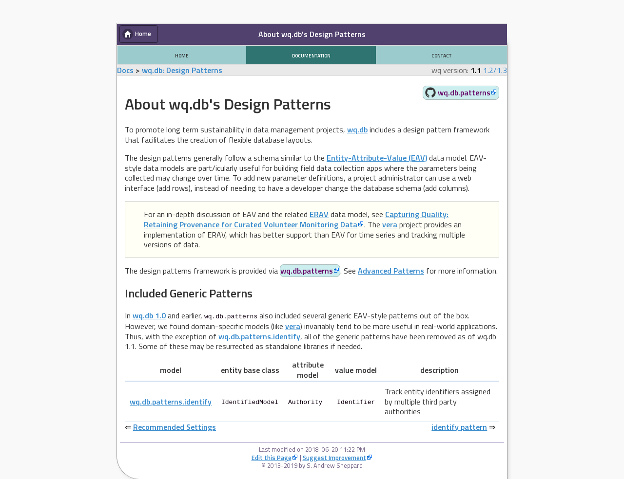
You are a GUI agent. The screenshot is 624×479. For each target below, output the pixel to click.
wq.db (357, 129)
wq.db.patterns (464, 92)
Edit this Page (272, 457)
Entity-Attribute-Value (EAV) (377, 158)
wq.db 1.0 (149, 315)
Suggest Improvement (334, 457)
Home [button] (143, 33)
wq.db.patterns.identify (259, 336)
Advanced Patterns (391, 270)
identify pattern (459, 426)
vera (389, 224)
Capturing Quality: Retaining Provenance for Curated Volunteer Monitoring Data (296, 219)
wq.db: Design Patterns (182, 70)
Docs (125, 70)
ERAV (319, 214)
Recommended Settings (174, 426)
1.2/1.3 (495, 70)
